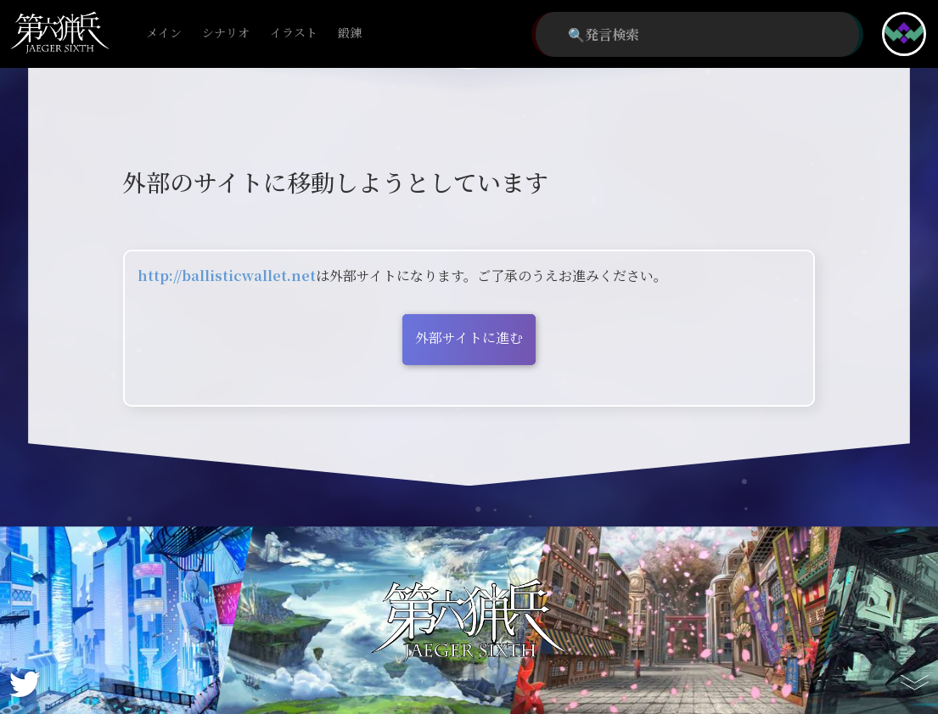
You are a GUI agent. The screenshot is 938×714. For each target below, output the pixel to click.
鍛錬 (350, 33)
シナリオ (226, 33)
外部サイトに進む (469, 337)
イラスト (294, 33)
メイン (164, 33)
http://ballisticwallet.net (227, 275)
